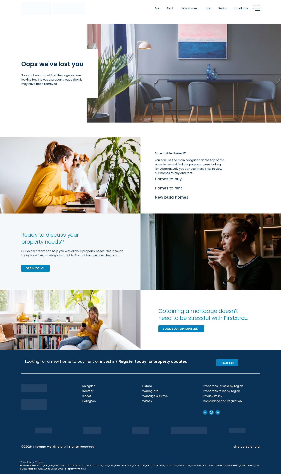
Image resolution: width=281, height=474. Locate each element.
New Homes (189, 8)
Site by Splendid (246, 447)
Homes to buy (168, 179)
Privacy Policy (212, 396)
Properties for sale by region (223, 386)
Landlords (241, 8)
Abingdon (88, 386)
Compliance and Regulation (222, 401)
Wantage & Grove (155, 396)
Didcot (86, 396)
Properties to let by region (221, 391)
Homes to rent (168, 188)
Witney (147, 401)
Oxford (147, 386)
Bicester (88, 391)
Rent (170, 8)
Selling (222, 8)
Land (207, 8)
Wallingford (150, 391)
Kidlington (89, 401)
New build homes (171, 197)
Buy (157, 8)
